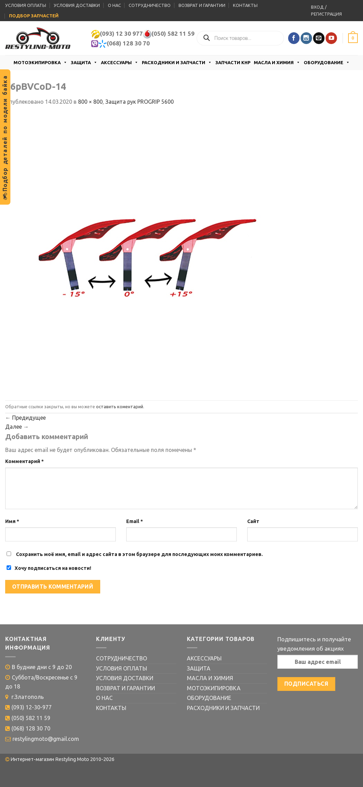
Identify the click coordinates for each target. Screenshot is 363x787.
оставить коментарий (119, 406)
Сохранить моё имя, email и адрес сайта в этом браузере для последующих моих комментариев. (139, 554)
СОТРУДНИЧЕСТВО (150, 5)
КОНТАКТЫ (245, 5)
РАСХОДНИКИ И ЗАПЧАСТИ (177, 62)
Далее (17, 427)
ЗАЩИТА (84, 62)
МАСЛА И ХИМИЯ (277, 62)
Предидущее (25, 417)
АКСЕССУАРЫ (119, 62)
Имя (12, 521)
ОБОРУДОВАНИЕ (327, 62)
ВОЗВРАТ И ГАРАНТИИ (202, 5)
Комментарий (24, 461)
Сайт (253, 521)
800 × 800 (90, 102)
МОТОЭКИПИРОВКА (40, 62)
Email (134, 521)
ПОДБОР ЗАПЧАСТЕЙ (34, 15)
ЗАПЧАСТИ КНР (232, 62)
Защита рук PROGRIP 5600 (139, 102)
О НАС (114, 5)
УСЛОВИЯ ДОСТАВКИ (77, 5)
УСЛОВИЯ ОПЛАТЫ (25, 5)
